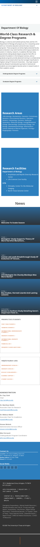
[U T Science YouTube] (8, 472)
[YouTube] (27, 522)
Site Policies (21, 509)
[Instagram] (20, 522)
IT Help (27, 498)
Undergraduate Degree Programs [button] (14, 74)
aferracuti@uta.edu (7, 444)
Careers (19, 498)
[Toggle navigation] (36, 1)
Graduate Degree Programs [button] (12, 81)
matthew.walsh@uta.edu (9, 416)
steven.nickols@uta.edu (8, 435)
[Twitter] (1, 472)
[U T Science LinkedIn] (12, 472)
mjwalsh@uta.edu (6, 426)
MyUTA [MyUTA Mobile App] (6, 500)
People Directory (21, 496)
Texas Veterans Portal (16, 513)
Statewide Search (29, 513)
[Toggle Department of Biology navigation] (37, 5)
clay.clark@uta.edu (6, 407)
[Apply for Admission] (9, 489)
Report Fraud (7, 515)
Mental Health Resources (28, 505)
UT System (29, 511)
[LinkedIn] (16, 522)
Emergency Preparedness (11, 505)
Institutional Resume (17, 511)
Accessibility (12, 509)
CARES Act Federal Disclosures (21, 515)
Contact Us (8, 496)
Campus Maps (9, 498)
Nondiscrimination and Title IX (12, 507)
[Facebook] (13, 522)
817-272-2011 (7, 485)
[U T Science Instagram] (5, 472)
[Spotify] (15, 472)
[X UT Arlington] (24, 522)
